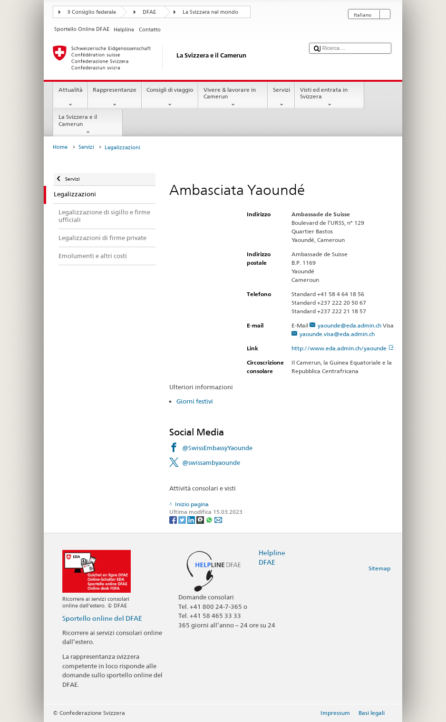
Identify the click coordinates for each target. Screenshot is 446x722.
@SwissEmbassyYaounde (217, 448)
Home (60, 147)
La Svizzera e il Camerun (88, 124)
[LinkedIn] (191, 519)
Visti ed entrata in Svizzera (329, 97)
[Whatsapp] (209, 519)
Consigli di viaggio (170, 97)
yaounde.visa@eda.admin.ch (337, 334)
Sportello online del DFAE (102, 618)
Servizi (281, 97)
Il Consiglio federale (92, 12)
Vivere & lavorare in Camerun (233, 97)
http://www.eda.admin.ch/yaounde (343, 348)
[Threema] (200, 519)
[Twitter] (182, 519)
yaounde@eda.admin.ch (349, 325)
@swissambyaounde (211, 462)
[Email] (218, 519)
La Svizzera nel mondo (210, 12)
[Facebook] (173, 519)
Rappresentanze (114, 97)
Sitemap (379, 568)
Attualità (70, 97)
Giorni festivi (194, 401)
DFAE (149, 12)
